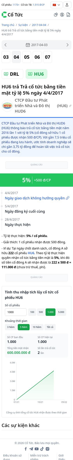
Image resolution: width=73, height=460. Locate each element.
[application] (36, 385)
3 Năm (11, 327)
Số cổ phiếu (12, 305)
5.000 (61, 312)
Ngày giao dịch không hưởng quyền (37, 198)
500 (41, 312)
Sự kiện (23, 25)
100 (32, 312)
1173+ (16, 4)
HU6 (31, 253)
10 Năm (37, 327)
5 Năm (23, 327)
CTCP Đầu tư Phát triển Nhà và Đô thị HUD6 (36, 106)
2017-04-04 (39, 25)
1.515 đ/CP (39, 4)
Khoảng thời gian (16, 321)
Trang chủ (8, 25)
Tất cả (50, 327)
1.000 (50, 312)
